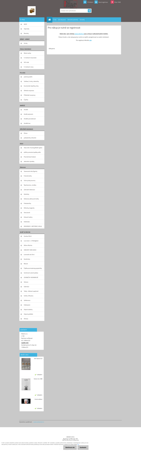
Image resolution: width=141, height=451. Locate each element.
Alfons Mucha (28, 245)
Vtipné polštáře (28, 314)
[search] (89, 10)
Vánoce (26, 282)
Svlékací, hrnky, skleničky (31, 81)
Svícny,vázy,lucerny (29, 180)
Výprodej (26, 29)
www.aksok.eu (79, 34)
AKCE (25, 24)
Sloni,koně (27, 212)
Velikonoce (27, 300)
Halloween (27, 305)
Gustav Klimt (28, 236)
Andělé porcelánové (30, 119)
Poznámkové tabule (30, 157)
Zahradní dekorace (29, 190)
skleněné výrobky (29, 161)
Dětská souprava (29, 90)
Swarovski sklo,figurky (30, 171)
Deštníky (26, 194)
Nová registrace (103, 2)
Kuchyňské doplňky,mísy (31, 86)
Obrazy (26, 319)
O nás (54, 20)
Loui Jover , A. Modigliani (31, 241)
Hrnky (25, 43)
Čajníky (26, 100)
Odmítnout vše (70, 447)
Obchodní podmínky (73, 20)
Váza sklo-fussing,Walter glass (33, 148)
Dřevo (25, 133)
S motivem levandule (30, 58)
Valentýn (26, 286)
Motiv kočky (27, 53)
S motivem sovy (28, 67)
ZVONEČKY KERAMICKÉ (31, 277)
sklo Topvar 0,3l (38, 358)
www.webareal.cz (38, 422)
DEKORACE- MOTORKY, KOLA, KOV (33, 227)
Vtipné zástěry (28, 309)
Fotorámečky (28, 176)
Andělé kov (27, 123)
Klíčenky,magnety (29, 208)
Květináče (27, 222)
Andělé (26, 109)
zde (90, 40)
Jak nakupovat (62, 20)
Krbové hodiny (28, 217)
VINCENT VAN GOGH (30, 250)
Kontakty (82, 20)
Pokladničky (27, 203)
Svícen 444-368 (38, 378)
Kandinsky (27, 259)
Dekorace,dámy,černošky (31, 199)
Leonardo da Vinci (29, 254)
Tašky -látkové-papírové (31, 291)
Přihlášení (90, 2)
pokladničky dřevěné (30, 138)
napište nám (25, 343)
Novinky (26, 33)
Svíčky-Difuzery (28, 296)
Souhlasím (83, 447)
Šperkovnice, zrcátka (30, 185)
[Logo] (31, 10)
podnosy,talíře (28, 77)
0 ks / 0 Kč (117, 2)
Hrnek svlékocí (38, 399)
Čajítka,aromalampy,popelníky (33, 268)
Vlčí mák (26, 62)
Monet (26, 264)
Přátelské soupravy (29, 95)
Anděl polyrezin (28, 114)
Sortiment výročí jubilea (31, 273)
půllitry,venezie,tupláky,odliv (32, 152)
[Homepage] (50, 19)
